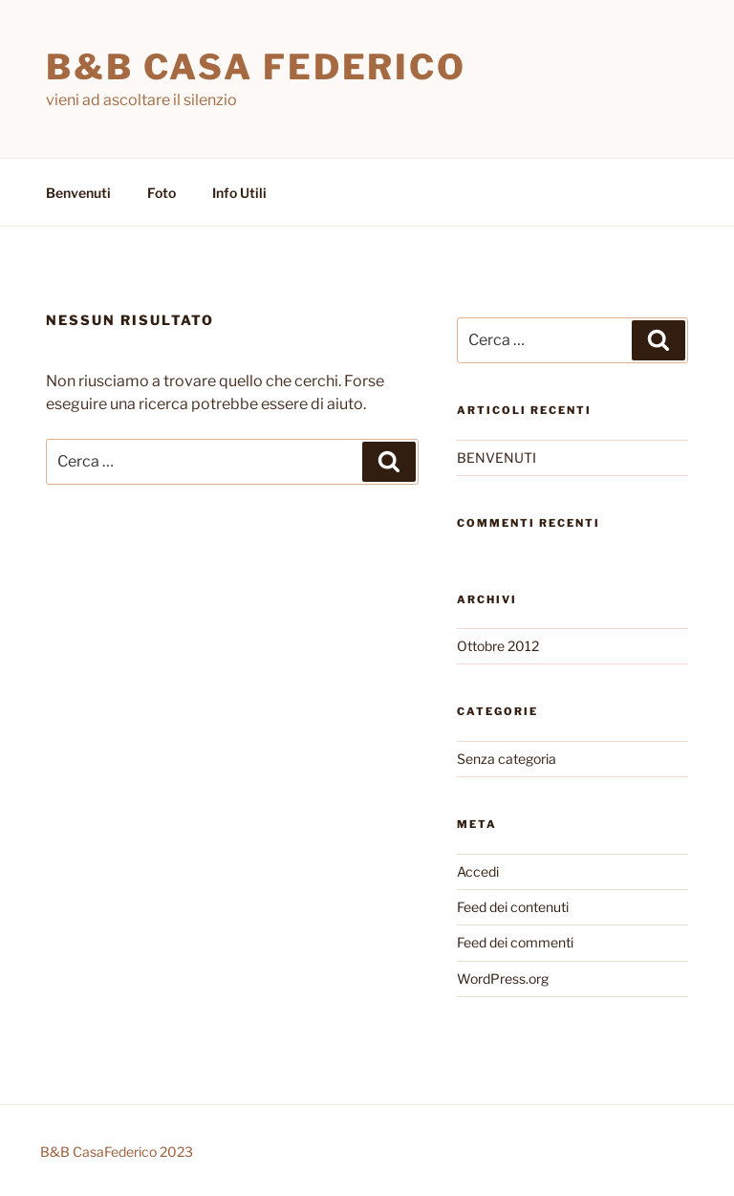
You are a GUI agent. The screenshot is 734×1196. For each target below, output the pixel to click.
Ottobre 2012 (498, 646)
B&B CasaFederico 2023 (116, 1151)
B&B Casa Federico (256, 67)
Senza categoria (506, 758)
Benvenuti (78, 193)
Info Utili (239, 193)
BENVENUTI (496, 457)
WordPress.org (503, 978)
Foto (161, 193)
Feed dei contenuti (513, 907)
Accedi (478, 871)
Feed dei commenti (515, 942)
